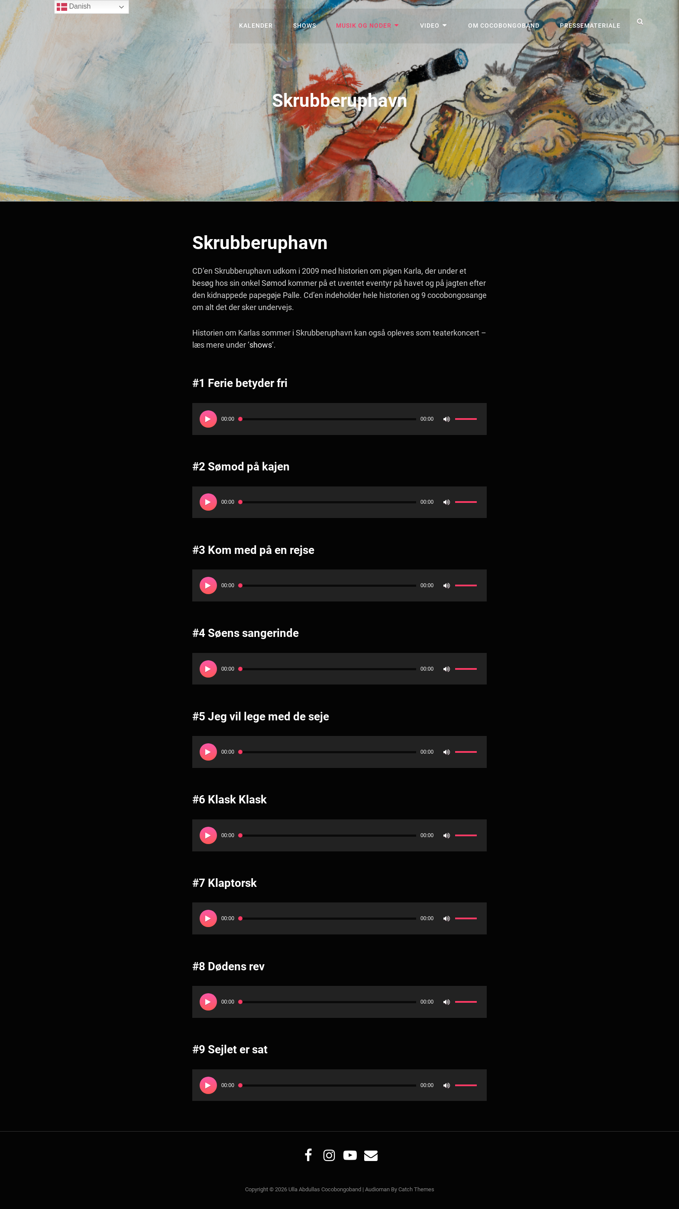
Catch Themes (416, 1189)
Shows (311, 21)
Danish (74, 7)
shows (260, 344)
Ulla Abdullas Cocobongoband (324, 1189)
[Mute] (446, 418)
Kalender (264, 21)
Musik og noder (370, 21)
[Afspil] (208, 418)
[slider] (327, 419)
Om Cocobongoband (505, 21)
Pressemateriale (590, 21)
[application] (339, 419)
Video (433, 21)
